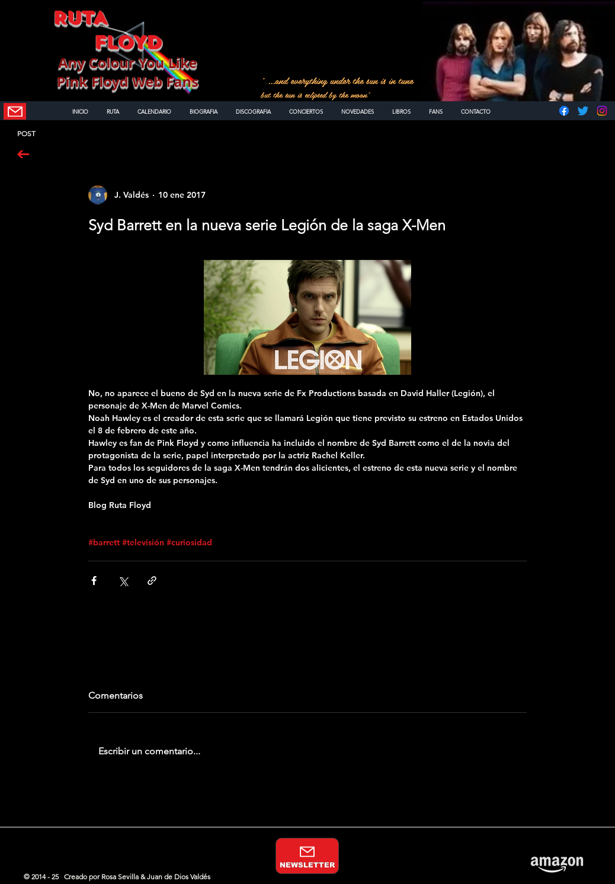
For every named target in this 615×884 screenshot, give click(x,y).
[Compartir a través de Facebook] (94, 580)
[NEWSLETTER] (15, 111)
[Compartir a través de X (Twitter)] (123, 580)
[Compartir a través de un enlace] (152, 580)
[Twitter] (583, 110)
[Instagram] (601, 110)
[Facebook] (564, 110)
